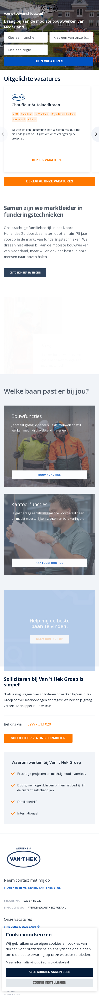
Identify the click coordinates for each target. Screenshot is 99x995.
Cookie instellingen (49, 983)
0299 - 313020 (32, 901)
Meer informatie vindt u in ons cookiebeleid (37, 962)
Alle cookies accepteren (49, 972)
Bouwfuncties (49, 483)
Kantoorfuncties (49, 573)
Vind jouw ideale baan (20, 927)
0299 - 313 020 (39, 724)
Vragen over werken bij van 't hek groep (33, 888)
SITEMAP (10, 991)
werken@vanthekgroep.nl (47, 907)
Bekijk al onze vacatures (49, 181)
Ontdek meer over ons (25, 280)
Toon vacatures (48, 61)
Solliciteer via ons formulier (38, 738)
